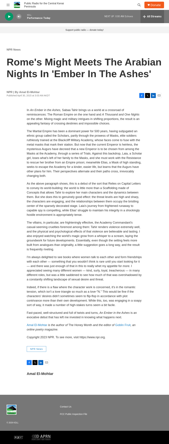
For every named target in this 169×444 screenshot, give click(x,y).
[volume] (19, 16)
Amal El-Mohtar (37, 325)
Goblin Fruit (123, 325)
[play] (9, 17)
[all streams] (152, 16)
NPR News (14, 49)
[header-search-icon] (139, 4)
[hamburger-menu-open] (8, 5)
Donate (156, 5)
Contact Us (65, 406)
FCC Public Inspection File (73, 414)
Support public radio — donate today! (84, 30)
